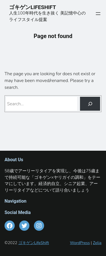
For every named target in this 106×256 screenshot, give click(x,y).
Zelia (97, 242)
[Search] (90, 104)
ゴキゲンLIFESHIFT (35, 7)
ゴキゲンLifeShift (33, 242)
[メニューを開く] (98, 13)
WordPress (80, 242)
